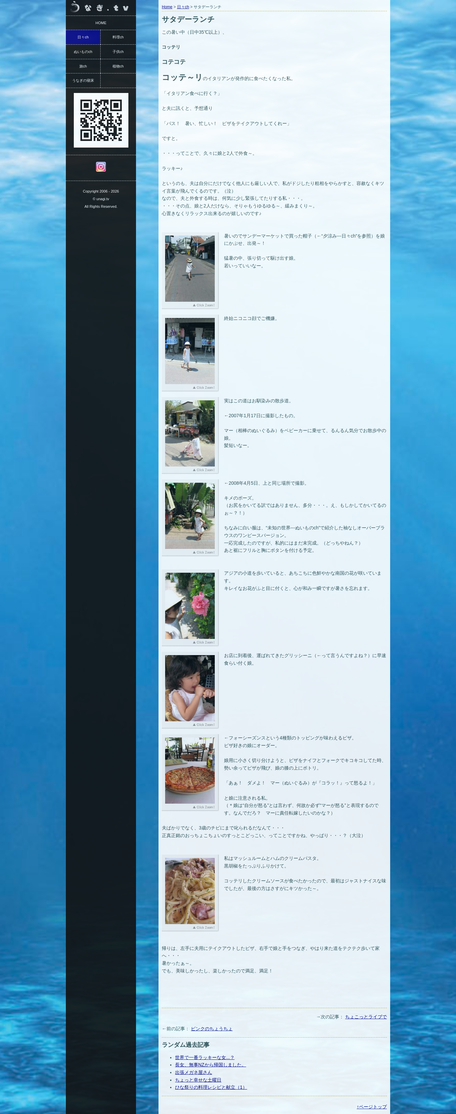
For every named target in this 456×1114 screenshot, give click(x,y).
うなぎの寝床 (83, 80)
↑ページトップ (372, 1106)
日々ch (183, 7)
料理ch (118, 37)
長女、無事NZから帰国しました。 (210, 1064)
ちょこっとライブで (366, 1016)
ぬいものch (83, 52)
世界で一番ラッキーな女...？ (205, 1057)
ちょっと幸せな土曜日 (198, 1080)
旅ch (83, 66)
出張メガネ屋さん (193, 1072)
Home (167, 7)
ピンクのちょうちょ (212, 1028)
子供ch (118, 52)
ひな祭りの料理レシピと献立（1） (211, 1087)
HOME (101, 23)
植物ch (118, 66)
